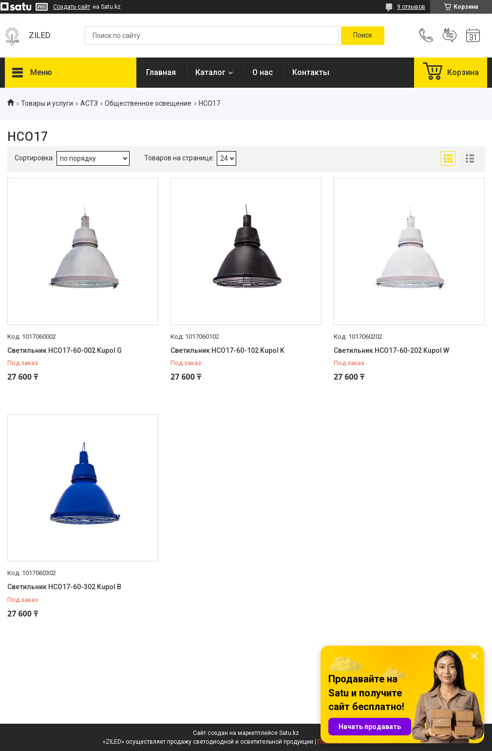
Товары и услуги (47, 103)
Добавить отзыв (449, 35)
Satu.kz (289, 733)
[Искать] (362, 35)
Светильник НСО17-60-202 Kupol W (391, 350)
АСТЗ (89, 103)
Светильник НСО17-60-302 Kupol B (64, 587)
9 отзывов (411, 6)
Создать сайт (71, 6)
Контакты (310, 72)
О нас (262, 72)
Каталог (210, 72)
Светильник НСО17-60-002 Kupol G (64, 350)
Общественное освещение (148, 103)
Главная (161, 72)
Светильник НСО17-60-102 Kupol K (227, 350)
